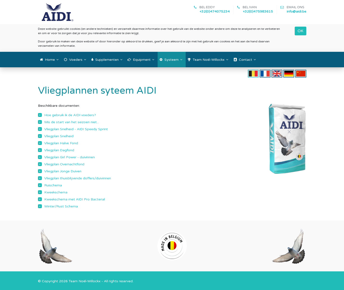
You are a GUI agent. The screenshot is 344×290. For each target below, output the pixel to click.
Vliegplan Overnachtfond (64, 164)
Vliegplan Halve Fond (61, 143)
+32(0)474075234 (214, 11)
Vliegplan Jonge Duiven (62, 171)
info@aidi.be (296, 11)
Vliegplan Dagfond (59, 150)
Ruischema (53, 185)
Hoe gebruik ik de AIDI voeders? (70, 115)
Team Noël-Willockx (85, 281)
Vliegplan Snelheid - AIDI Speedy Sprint (76, 129)
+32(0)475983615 (258, 11)
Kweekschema (55, 192)
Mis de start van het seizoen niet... (71, 122)
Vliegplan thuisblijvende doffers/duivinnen (77, 178)
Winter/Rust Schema (61, 206)
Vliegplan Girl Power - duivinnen (69, 157)
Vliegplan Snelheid (58, 136)
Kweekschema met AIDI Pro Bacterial (74, 199)
